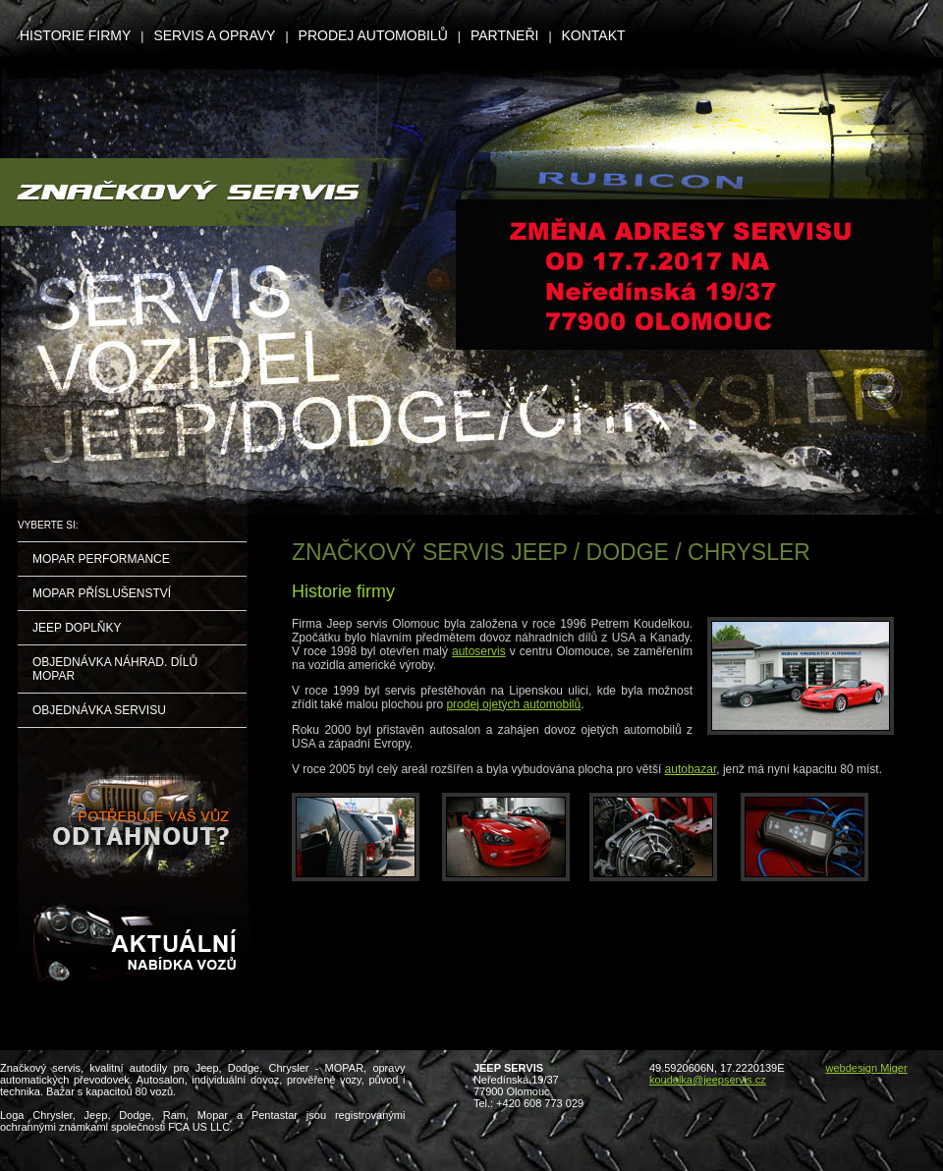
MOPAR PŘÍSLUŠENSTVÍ (101, 593)
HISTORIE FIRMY (75, 35)
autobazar (691, 769)
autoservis (479, 651)
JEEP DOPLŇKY (76, 628)
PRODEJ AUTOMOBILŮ (373, 35)
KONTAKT (594, 35)
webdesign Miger (866, 1068)
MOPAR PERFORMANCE (101, 559)
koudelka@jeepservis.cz (707, 1080)
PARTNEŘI (505, 35)
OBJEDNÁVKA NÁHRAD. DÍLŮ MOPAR (114, 669)
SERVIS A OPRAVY (214, 35)
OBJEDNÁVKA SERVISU (99, 710)
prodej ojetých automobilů (513, 704)
